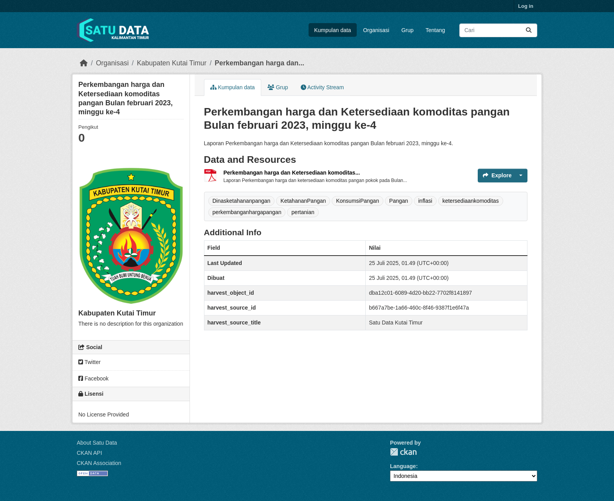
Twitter (89, 362)
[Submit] (528, 30)
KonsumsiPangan (357, 201)
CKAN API (89, 453)
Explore (497, 175)
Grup (407, 30)
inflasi (425, 201)
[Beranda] (84, 63)
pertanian (302, 212)
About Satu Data (97, 443)
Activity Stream (322, 87)
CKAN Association (99, 463)
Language (403, 466)
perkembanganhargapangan (247, 212)
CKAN (403, 452)
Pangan (398, 201)
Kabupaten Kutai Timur (171, 63)
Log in (525, 6)
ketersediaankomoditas (470, 201)
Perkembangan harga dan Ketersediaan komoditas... (292, 172)
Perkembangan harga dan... (259, 63)
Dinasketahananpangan (242, 201)
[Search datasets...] (498, 30)
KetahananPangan (303, 201)
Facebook (93, 378)
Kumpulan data (332, 30)
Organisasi (376, 30)
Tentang (435, 30)
